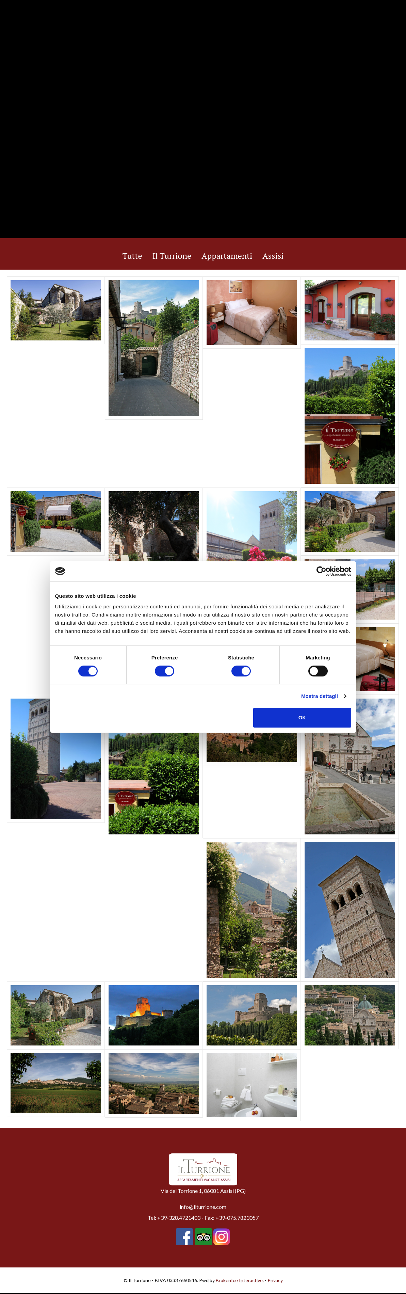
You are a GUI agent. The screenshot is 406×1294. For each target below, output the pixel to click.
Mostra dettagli (319, 696)
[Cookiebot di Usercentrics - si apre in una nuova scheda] (321, 571)
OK (302, 717)
